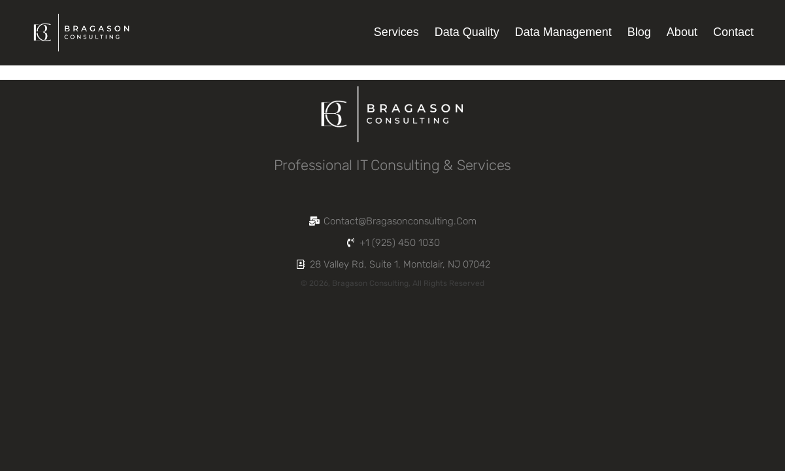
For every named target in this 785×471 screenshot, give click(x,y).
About (682, 32)
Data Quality (467, 32)
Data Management (563, 32)
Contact (733, 32)
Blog (639, 32)
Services (396, 32)
